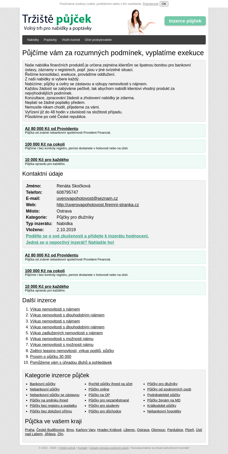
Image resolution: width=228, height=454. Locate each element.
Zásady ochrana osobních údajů (109, 447)
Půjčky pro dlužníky (162, 384)
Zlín (60, 434)
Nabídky (33, 40)
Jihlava (50, 434)
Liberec (129, 430)
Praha (29, 430)
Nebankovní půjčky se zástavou (54, 395)
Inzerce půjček (185, 20)
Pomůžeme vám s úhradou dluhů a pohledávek (71, 362)
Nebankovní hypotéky (164, 411)
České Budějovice (50, 430)
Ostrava (143, 430)
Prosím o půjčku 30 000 (50, 357)
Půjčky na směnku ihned (49, 400)
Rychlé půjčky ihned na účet (110, 384)
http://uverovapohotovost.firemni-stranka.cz (98, 204)
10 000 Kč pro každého (47, 159)
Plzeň (189, 430)
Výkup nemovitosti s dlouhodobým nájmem (67, 315)
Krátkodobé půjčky (161, 406)
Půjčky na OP (99, 395)
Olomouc (158, 430)
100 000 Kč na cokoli (45, 144)
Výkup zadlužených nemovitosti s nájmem (66, 333)
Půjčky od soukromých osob (169, 389)
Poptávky (50, 40)
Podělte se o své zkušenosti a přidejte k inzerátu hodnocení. (87, 236)
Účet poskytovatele (98, 40)
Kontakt (82, 447)
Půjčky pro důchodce (105, 411)
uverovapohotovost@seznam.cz (87, 198)
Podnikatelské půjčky (163, 395)
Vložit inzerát (71, 40)
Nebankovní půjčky (45, 389)
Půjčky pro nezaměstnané (109, 400)
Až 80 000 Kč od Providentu (51, 128)
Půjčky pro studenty (104, 406)
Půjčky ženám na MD (164, 400)
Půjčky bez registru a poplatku (53, 406)
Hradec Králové (109, 430)
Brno (70, 430)
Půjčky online (99, 389)
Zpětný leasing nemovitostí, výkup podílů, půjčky (72, 351)
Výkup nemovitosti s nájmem (55, 309)
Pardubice (175, 430)
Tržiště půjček (67, 447)
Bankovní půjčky (43, 384)
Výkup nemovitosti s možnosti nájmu (61, 339)
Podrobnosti (151, 4)
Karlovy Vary (85, 430)
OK (164, 4)
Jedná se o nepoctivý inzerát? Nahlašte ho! (70, 242)
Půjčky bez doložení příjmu (51, 411)
